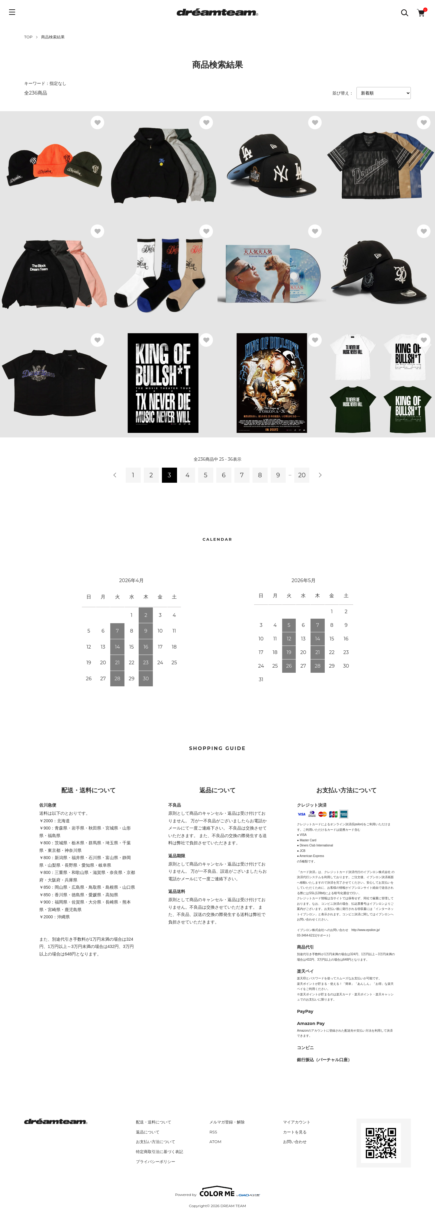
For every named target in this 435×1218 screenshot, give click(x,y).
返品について (148, 1131)
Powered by (217, 1191)
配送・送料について (153, 1122)
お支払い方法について (155, 1141)
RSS (213, 1131)
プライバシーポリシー (155, 1161)
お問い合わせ (295, 1141)
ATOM (215, 1141)
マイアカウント (297, 1122)
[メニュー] (12, 12)
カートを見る (295, 1131)
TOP (28, 36)
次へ (319, 475)
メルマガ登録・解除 (227, 1122)
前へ (115, 475)
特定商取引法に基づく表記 (159, 1151)
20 (302, 475)
